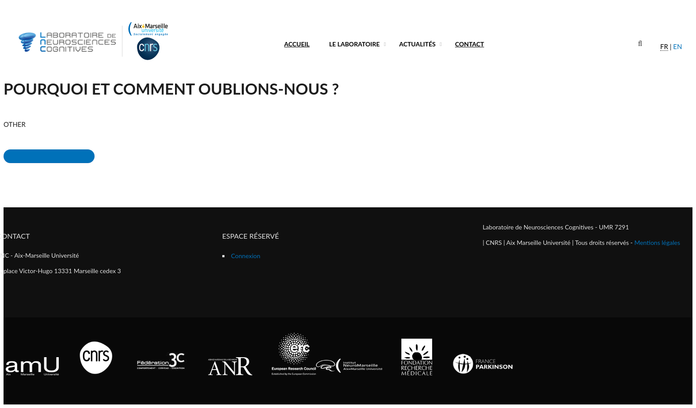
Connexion (245, 255)
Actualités (417, 44)
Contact (469, 44)
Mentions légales (657, 242)
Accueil (297, 44)
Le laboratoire (354, 44)
